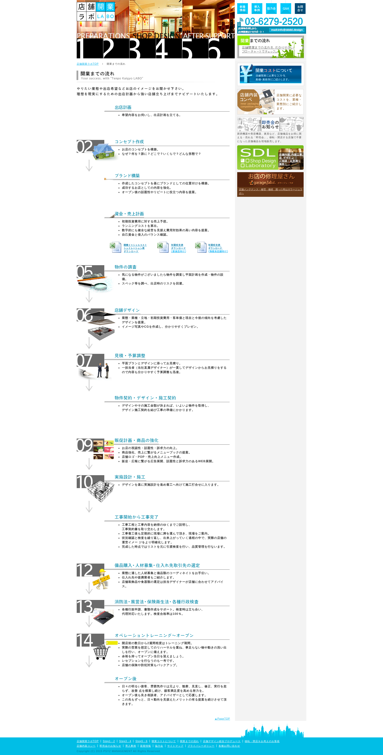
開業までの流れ (189, 741)
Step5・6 (141, 741)
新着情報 (145, 746)
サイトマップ (175, 746)
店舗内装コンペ (86, 746)
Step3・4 (125, 741)
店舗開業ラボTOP (88, 64)
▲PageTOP (222, 718)
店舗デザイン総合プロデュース (222, 741)
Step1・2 (109, 741)
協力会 (159, 746)
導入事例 (130, 746)
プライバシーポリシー (201, 746)
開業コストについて (164, 741)
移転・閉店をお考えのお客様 (262, 741)
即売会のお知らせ (110, 746)
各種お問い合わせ (229, 746)
